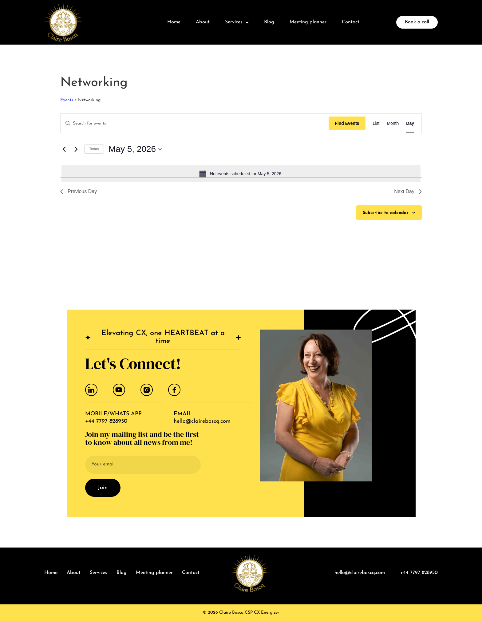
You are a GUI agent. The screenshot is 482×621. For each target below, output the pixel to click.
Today (94, 149)
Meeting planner (308, 22)
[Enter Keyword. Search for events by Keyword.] (195, 123)
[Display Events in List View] (376, 123)
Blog (269, 22)
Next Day (408, 191)
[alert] (241, 173)
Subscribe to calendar (386, 213)
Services (237, 22)
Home (173, 22)
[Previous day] (64, 149)
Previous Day (78, 191)
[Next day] (76, 149)
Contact (350, 22)
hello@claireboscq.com (202, 421)
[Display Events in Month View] (393, 123)
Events (66, 100)
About (203, 22)
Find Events (347, 123)
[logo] (63, 22)
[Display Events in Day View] (410, 123)
